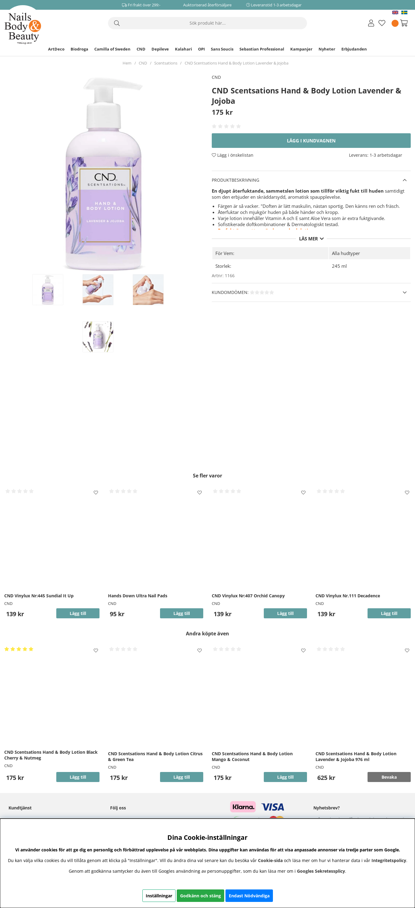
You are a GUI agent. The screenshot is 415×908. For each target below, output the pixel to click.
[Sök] (207, 23)
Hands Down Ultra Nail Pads (137, 596)
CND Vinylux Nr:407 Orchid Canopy (248, 596)
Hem (127, 63)
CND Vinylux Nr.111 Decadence (348, 596)
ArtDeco (56, 49)
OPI (201, 49)
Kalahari (183, 49)
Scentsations (165, 63)
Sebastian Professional (261, 49)
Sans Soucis (222, 49)
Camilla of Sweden (112, 49)
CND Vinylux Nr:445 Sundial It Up (39, 596)
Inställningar (159, 896)
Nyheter (327, 49)
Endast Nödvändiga (249, 896)
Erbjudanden (354, 49)
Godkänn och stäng (200, 896)
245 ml (339, 266)
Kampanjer (301, 49)
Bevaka (389, 777)
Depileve (160, 49)
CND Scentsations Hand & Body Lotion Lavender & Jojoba (236, 63)
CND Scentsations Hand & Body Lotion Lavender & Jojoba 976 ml (356, 756)
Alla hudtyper (346, 253)
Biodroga (79, 49)
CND (141, 49)
